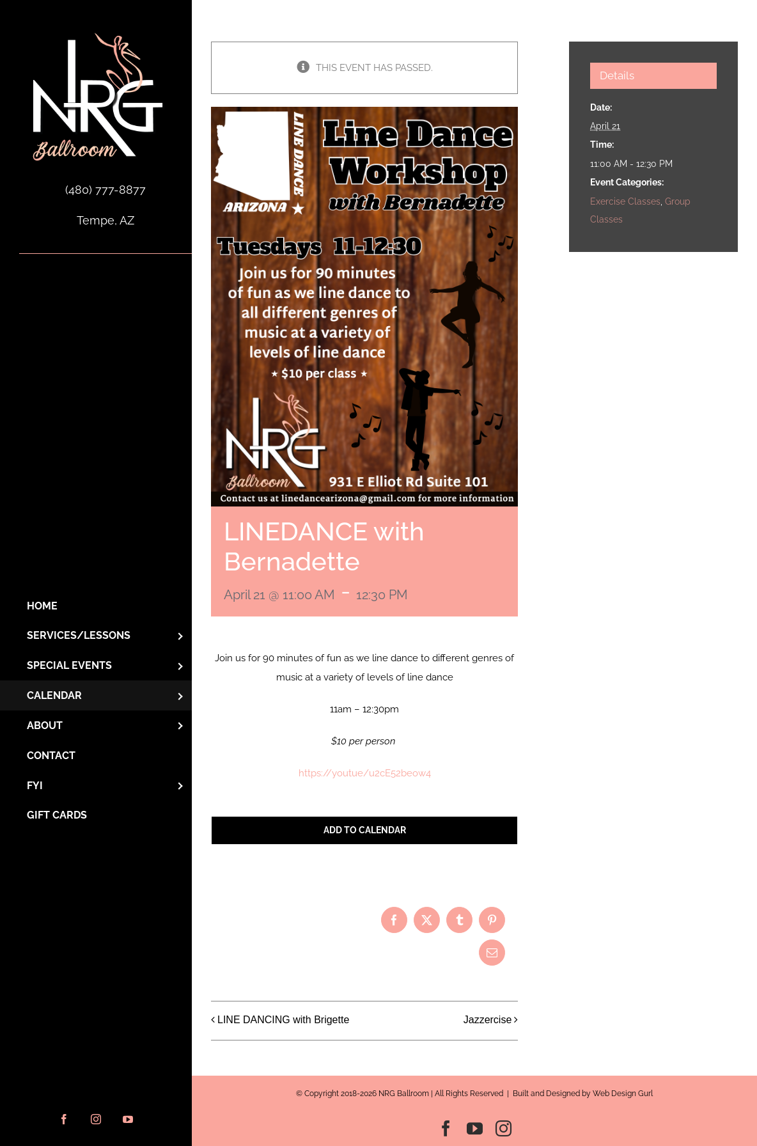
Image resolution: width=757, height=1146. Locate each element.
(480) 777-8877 (105, 189)
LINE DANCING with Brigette (283, 1019)
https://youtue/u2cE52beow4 (365, 773)
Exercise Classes (625, 201)
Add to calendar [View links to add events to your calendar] (365, 830)
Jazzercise (488, 1019)
